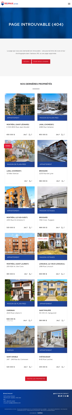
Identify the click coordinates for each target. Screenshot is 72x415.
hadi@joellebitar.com (15, 403)
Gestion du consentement (48, 410)
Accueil (26, 61)
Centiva (39, 412)
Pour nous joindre (40, 61)
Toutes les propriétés (36, 378)
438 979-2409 (10, 401)
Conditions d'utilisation (33, 410)
